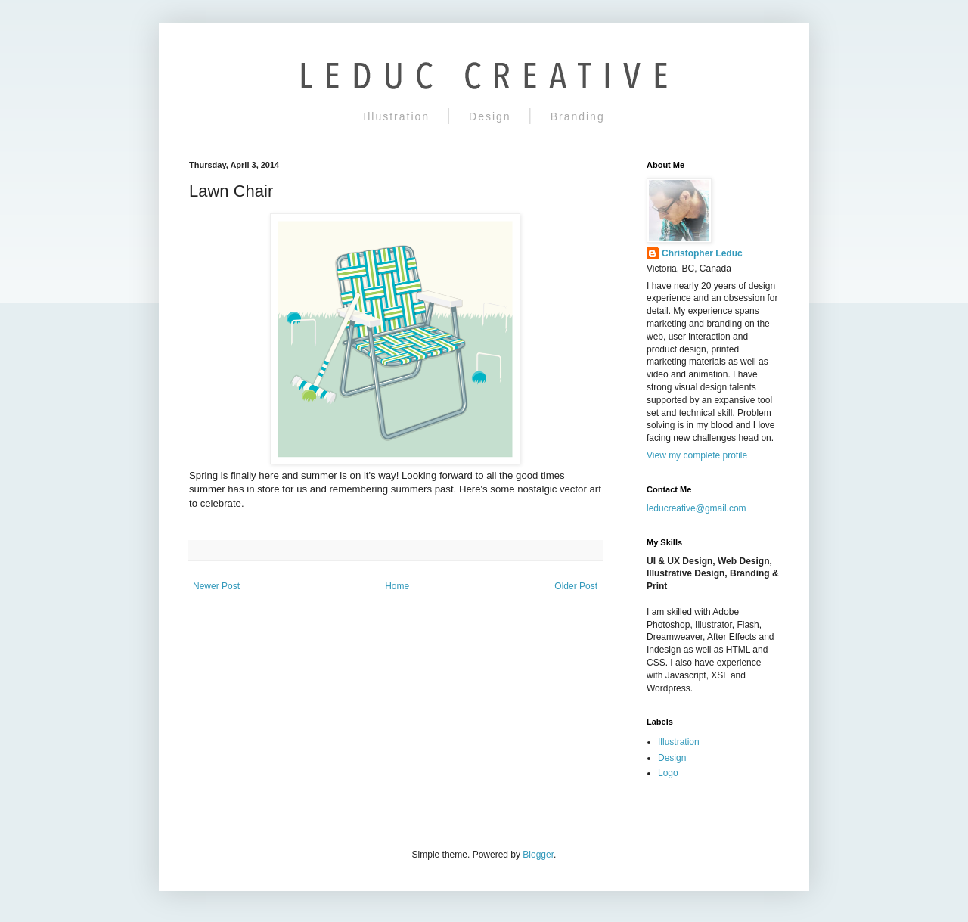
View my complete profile (697, 455)
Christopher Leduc (702, 253)
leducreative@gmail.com (696, 508)
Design (490, 116)
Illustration (396, 116)
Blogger (538, 854)
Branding (578, 116)
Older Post (575, 586)
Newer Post (216, 586)
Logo (668, 773)
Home (397, 586)
